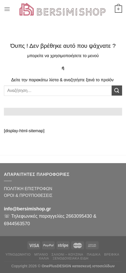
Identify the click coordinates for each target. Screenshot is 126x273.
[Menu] (7, 9)
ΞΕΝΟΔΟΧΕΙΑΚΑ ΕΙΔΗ (71, 258)
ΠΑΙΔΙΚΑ (94, 254)
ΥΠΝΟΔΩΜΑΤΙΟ (18, 254)
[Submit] (117, 90)
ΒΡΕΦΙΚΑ (111, 254)
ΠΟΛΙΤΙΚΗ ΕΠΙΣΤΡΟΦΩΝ (28, 189)
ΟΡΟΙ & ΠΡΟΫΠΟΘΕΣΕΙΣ (28, 195)
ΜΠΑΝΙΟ (41, 254)
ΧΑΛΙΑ (44, 258)
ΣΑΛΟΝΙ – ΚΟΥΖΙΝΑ (67, 254)
